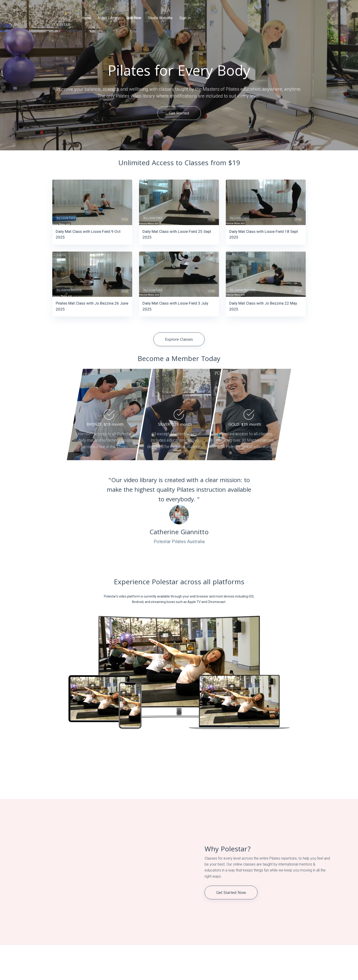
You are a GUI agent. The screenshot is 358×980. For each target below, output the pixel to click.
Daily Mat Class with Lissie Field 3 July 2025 (175, 306)
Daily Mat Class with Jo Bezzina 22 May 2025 (263, 306)
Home (86, 18)
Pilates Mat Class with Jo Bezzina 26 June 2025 (92, 306)
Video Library (108, 18)
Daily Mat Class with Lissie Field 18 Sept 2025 (263, 234)
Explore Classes (179, 340)
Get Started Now (231, 893)
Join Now (133, 18)
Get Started (179, 113)
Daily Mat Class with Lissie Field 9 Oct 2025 (88, 234)
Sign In (184, 18)
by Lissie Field (66, 218)
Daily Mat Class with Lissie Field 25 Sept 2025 (176, 234)
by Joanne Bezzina (69, 290)
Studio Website (160, 18)
